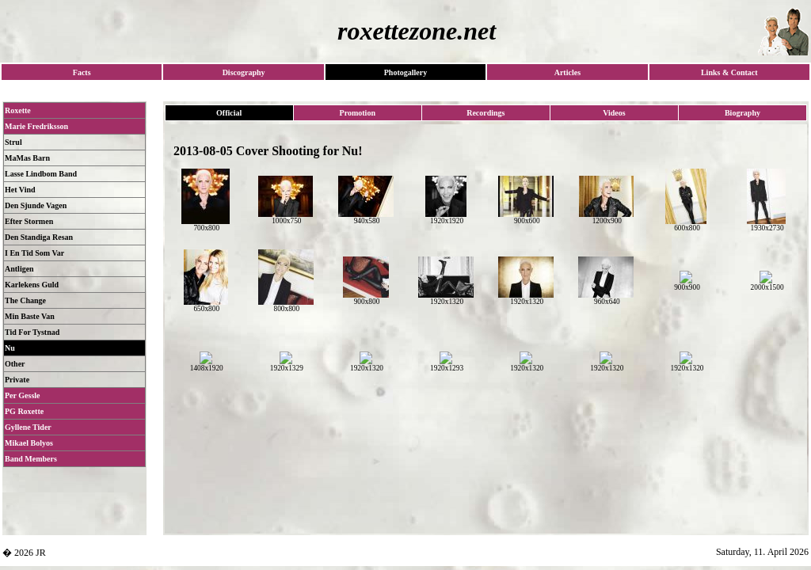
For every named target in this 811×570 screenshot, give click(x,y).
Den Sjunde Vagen (36, 205)
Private (17, 379)
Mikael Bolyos (29, 443)
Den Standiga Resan (39, 237)
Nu (10, 348)
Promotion (357, 112)
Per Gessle (22, 395)
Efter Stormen (29, 221)
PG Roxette (24, 411)
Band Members (31, 458)
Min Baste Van (30, 316)
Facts (82, 72)
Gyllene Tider (28, 427)
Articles (567, 72)
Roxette (18, 110)
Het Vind (20, 189)
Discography (244, 72)
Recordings (485, 112)
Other (15, 363)
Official (229, 112)
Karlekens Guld (32, 284)
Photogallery (405, 72)
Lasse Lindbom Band (41, 173)
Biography (742, 112)
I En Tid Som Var (34, 253)
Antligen (19, 268)
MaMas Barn (27, 158)
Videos (614, 112)
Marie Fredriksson (36, 126)
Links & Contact (729, 72)
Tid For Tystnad (32, 332)
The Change (25, 300)
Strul (13, 142)
